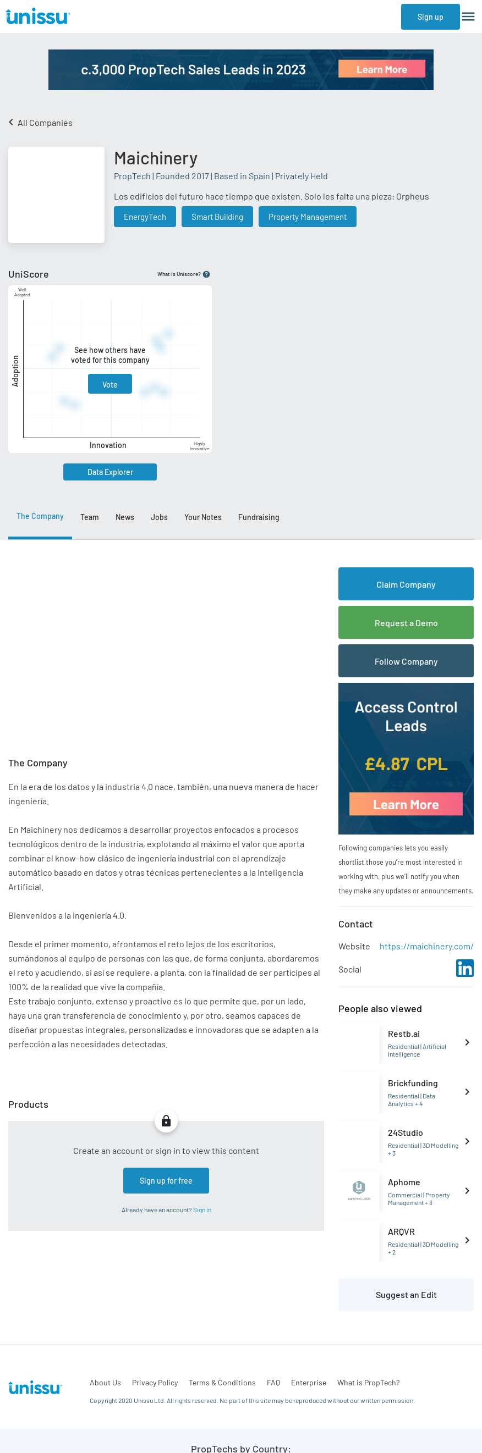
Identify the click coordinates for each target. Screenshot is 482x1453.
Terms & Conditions (222, 1382)
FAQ (273, 1382)
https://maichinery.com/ (427, 946)
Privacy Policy (155, 1382)
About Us (105, 1382)
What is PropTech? (368, 1382)
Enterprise (308, 1382)
